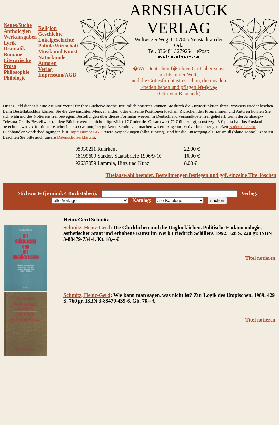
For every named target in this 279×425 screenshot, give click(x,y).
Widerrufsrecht (242, 126)
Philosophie (16, 72)
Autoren (47, 63)
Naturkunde (51, 57)
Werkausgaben (20, 37)
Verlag (45, 69)
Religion (47, 28)
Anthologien (17, 31)
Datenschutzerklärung (76, 137)
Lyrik (10, 43)
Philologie (15, 78)
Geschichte (50, 34)
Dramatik (14, 48)
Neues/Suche (18, 25)
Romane (13, 54)
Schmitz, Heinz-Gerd (86, 227)
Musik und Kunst (57, 51)
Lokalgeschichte (56, 40)
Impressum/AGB (57, 75)
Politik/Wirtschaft (58, 45)
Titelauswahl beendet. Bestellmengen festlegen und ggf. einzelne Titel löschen (191, 175)
